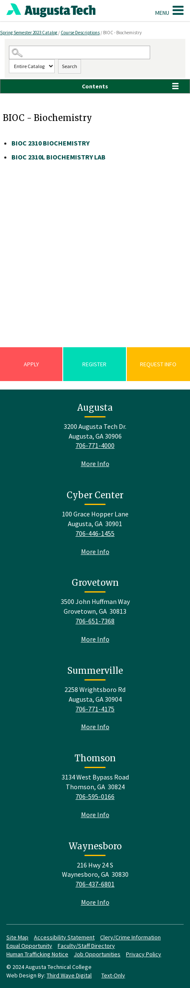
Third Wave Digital (69, 975)
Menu (169, 10)
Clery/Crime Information (130, 937)
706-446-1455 (95, 533)
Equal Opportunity (29, 946)
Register (94, 364)
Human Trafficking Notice (37, 954)
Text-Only (113, 975)
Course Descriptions (80, 33)
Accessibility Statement (64, 937)
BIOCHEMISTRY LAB (58, 157)
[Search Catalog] (79, 53)
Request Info (158, 364)
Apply (31, 364)
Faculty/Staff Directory (86, 946)
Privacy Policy (143, 954)
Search (69, 66)
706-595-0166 (95, 796)
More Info (95, 463)
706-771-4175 (95, 709)
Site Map (17, 937)
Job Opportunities (97, 954)
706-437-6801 (95, 884)
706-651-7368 (95, 621)
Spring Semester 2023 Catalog (29, 33)
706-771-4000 (95, 445)
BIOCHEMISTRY (50, 143)
